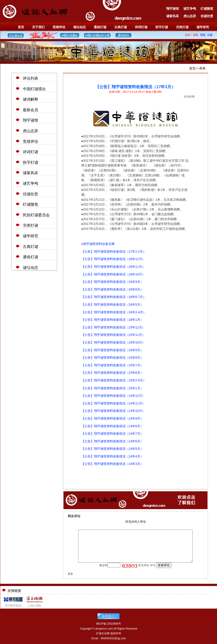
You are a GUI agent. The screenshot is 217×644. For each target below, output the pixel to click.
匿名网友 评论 (147, 565)
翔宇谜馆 (172, 8)
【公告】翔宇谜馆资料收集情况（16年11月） (113, 266)
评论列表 (30, 78)
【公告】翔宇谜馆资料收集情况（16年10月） (113, 274)
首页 (21, 27)
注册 (209, 35)
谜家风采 (172, 16)
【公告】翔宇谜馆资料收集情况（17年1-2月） (113, 251)
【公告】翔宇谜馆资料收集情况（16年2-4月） (113, 312)
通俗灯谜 (100, 27)
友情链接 (14, 591)
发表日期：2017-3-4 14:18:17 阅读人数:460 (135, 91)
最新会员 (30, 110)
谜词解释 (30, 99)
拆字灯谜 (161, 27)
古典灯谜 (120, 27)
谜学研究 (202, 27)
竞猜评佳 (59, 27)
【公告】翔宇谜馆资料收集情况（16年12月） (113, 259)
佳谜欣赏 (207, 16)
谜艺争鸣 (189, 8)
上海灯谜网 (34, 605)
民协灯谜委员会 (36, 215)
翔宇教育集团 (13, 605)
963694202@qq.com (113, 638)
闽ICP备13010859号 (108, 623)
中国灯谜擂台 (34, 89)
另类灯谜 (182, 27)
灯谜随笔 (207, 8)
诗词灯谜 (141, 27)
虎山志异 (189, 16)
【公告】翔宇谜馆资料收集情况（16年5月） (112, 304)
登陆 (202, 35)
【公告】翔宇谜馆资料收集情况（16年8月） (112, 289)
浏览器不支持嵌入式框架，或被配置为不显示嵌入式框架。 (135, 523)
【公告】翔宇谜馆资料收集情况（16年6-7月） (113, 297)
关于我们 (38, 27)
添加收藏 (189, 96)
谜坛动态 (79, 27)
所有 (202, 68)
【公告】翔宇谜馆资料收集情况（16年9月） (112, 282)
